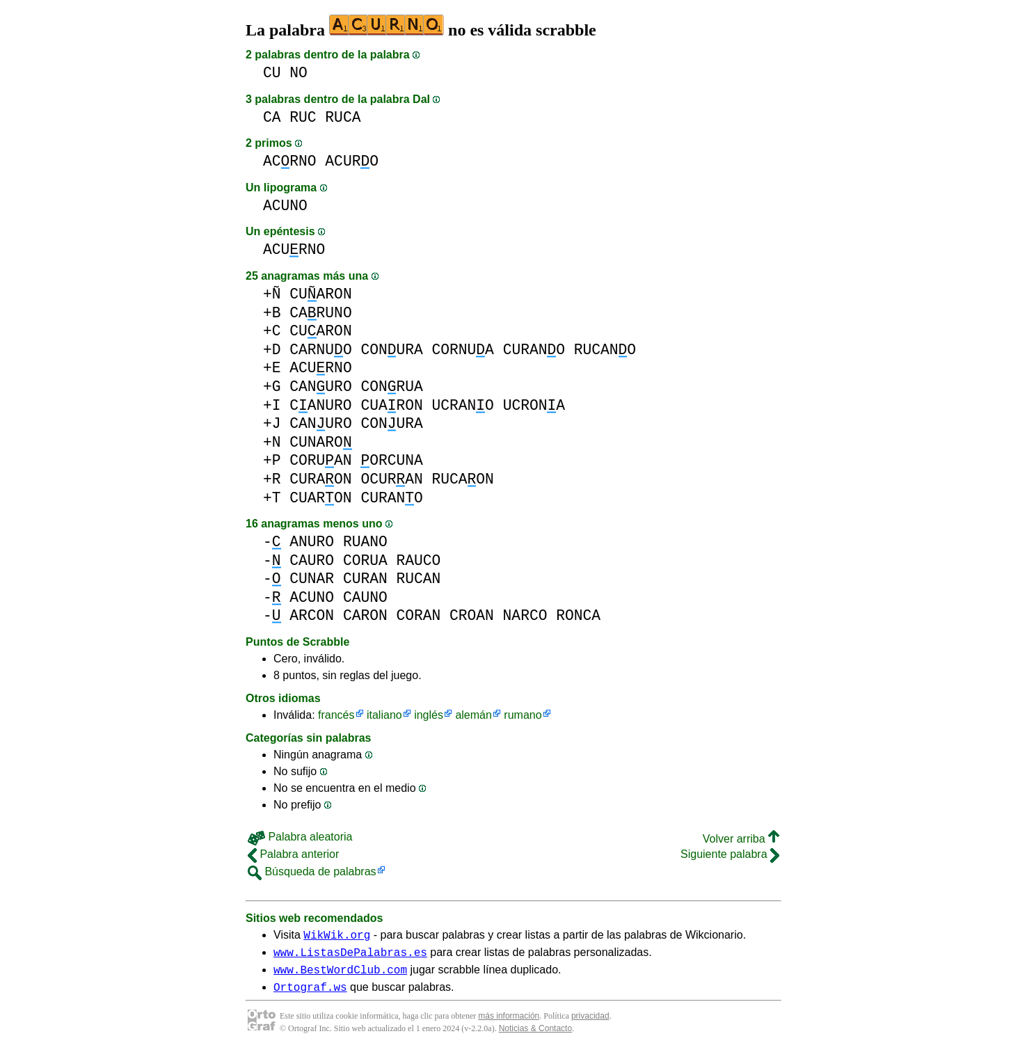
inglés (428, 715)
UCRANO (462, 405)
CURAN (365, 578)
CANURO (320, 386)
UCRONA (534, 405)
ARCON (311, 615)
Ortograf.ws (310, 995)
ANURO (311, 542)
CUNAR (311, 578)
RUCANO (605, 350)
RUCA (342, 117)
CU (272, 73)
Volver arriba (741, 839)
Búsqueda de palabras (312, 871)
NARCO (525, 615)
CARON (365, 615)
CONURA (391, 350)
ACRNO (290, 161)
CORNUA (462, 350)
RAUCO (418, 560)
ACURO (352, 161)
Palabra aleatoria (300, 837)
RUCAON (463, 479)
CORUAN (320, 460)
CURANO (534, 350)
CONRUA (391, 386)
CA (272, 117)
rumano (522, 715)
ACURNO (294, 249)
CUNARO (320, 442)
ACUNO (285, 206)
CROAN (471, 615)
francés (336, 715)
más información (508, 1024)
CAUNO (365, 597)
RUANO (365, 542)
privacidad (590, 1024)
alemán (473, 715)
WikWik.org (336, 936)
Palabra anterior (293, 854)
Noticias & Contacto (535, 1037)
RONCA (578, 615)
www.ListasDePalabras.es (350, 956)
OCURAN (391, 479)
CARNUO (320, 350)
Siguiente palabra (729, 854)
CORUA (365, 560)
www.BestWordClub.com (340, 975)
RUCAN (418, 578)
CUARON (320, 294)
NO (298, 73)
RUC (302, 117)
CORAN (418, 615)
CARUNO (320, 313)
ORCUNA (391, 460)
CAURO (311, 560)
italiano (384, 715)
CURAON (320, 479)
